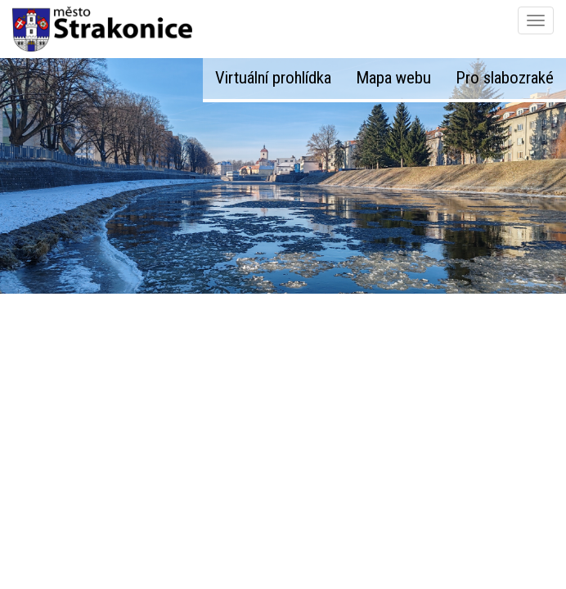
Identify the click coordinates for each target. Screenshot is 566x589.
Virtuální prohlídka (273, 78)
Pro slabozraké (505, 78)
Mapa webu (393, 78)
